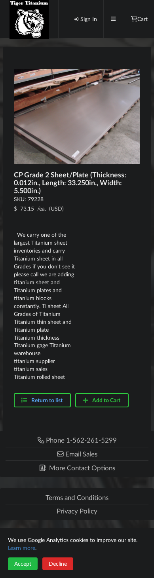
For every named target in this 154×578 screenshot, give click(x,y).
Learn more (21, 547)
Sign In (85, 18)
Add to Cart (101, 400)
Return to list (47, 400)
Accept (22, 563)
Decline (58, 563)
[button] (77, 454)
